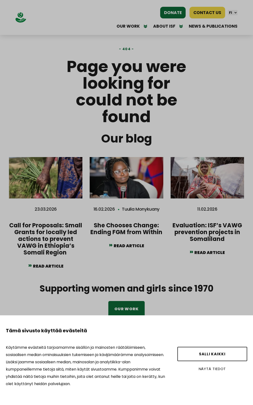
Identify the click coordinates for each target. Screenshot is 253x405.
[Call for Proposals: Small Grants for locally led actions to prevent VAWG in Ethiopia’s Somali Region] (45, 217)
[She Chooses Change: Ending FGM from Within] (126, 207)
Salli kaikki (212, 354)
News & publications (213, 26)
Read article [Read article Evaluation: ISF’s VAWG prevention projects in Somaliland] (209, 252)
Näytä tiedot (212, 368)
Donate (173, 13)
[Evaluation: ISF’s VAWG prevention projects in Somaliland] (207, 210)
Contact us (207, 13)
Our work (126, 309)
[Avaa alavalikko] (145, 26)
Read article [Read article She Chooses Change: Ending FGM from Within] (129, 246)
